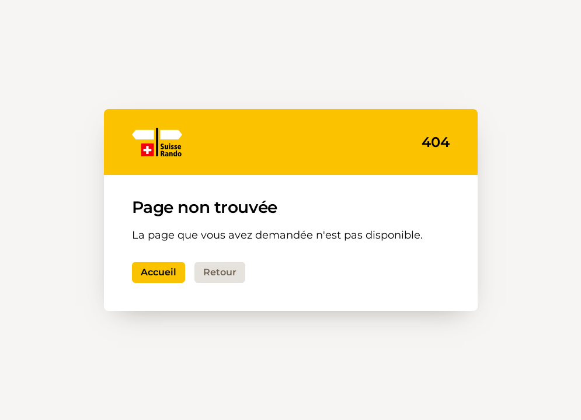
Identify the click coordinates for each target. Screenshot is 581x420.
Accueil (158, 272)
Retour (219, 272)
